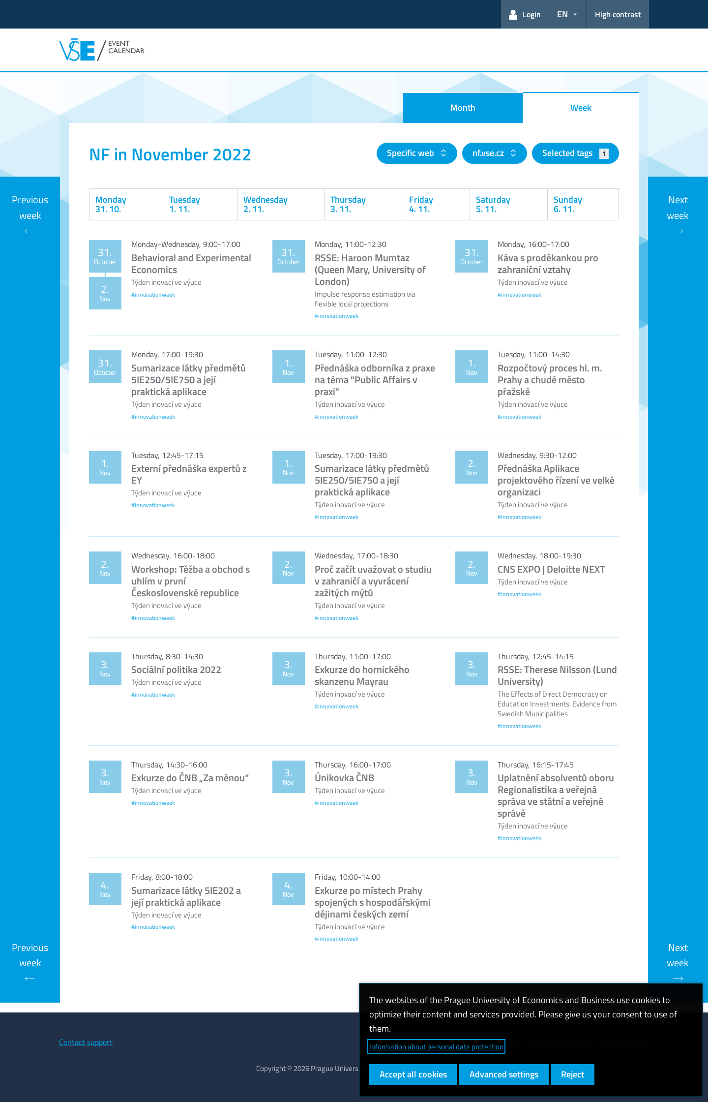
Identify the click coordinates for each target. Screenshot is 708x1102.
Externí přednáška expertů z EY (189, 474)
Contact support (86, 1042)
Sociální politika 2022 (176, 669)
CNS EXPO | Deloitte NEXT (551, 569)
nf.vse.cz (489, 152)
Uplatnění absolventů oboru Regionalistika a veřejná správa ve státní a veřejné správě (556, 795)
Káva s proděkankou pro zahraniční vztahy (548, 263)
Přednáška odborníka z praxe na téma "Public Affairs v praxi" (375, 379)
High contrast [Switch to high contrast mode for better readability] (618, 14)
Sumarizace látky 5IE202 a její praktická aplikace (186, 896)
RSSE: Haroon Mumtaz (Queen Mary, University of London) (370, 269)
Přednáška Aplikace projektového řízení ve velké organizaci (556, 479)
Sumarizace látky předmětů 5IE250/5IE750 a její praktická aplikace (188, 379)
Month (462, 107)
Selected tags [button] (575, 152)
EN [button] (562, 14)
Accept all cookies (413, 1074)
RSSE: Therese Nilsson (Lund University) (557, 675)
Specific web (411, 152)
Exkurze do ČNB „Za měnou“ (190, 777)
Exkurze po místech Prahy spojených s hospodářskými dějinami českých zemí (373, 902)
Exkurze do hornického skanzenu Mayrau (362, 675)
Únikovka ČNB (344, 777)
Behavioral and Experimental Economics (191, 263)
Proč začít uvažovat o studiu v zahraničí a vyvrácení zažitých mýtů (373, 580)
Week (580, 107)
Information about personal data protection (436, 1046)
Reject (572, 1074)
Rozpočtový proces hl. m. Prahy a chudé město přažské (550, 379)
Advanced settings (504, 1074)
